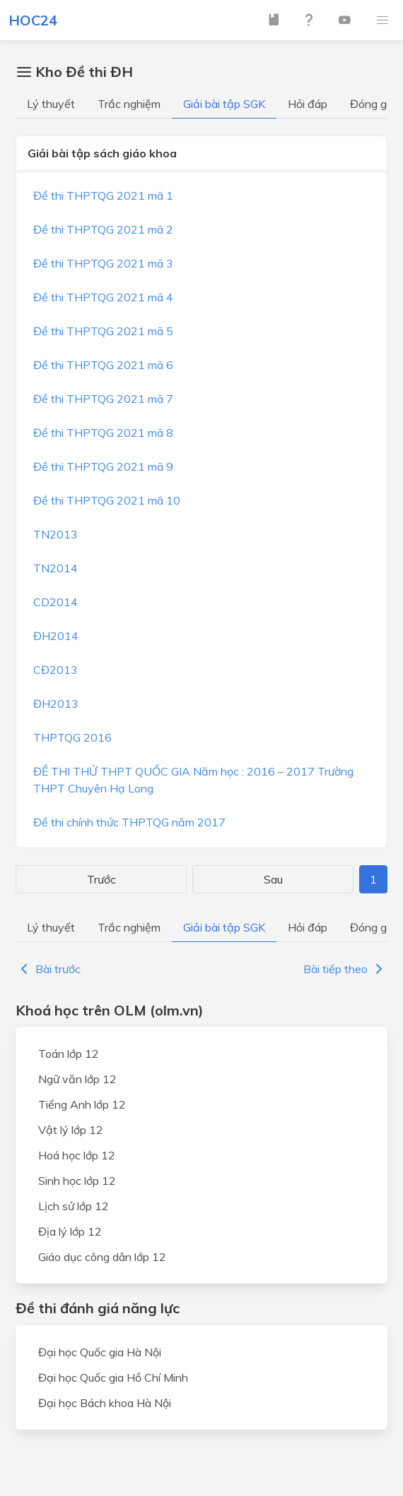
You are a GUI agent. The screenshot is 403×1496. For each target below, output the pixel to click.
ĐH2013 (55, 703)
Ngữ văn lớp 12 (77, 1079)
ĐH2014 (55, 636)
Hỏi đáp (307, 104)
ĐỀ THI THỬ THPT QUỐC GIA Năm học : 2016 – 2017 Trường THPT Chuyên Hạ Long (193, 779)
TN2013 (55, 534)
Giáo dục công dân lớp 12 (102, 1257)
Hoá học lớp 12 (76, 1155)
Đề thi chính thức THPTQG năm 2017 (129, 822)
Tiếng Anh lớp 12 (82, 1104)
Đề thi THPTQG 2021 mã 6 (103, 365)
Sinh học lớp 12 (77, 1181)
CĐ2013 (55, 670)
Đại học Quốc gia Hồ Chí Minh (113, 1377)
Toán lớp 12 (68, 1053)
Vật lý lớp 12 (70, 1130)
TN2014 (55, 568)
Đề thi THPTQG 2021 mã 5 (103, 331)
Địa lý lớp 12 (70, 1231)
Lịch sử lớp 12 (73, 1206)
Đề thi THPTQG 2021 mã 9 (103, 466)
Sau (273, 879)
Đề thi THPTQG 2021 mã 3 (103, 263)
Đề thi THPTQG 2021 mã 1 (103, 195)
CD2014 (55, 602)
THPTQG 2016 (72, 737)
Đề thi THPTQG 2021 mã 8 (103, 433)
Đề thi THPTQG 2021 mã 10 (106, 500)
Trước (101, 879)
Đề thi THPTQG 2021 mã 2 (103, 229)
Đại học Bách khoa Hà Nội (104, 1403)
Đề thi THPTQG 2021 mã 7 (103, 399)
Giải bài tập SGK (224, 104)
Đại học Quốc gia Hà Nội (99, 1352)
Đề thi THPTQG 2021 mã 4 (103, 297)
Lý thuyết (51, 104)
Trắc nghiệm (129, 104)
